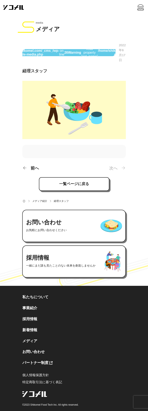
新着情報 (29, 330)
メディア (29, 341)
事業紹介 (29, 308)
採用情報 (29, 319)
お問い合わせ (33, 352)
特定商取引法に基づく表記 (42, 382)
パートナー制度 (35, 363)
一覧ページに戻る (74, 184)
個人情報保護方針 (35, 375)
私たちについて (35, 297)
